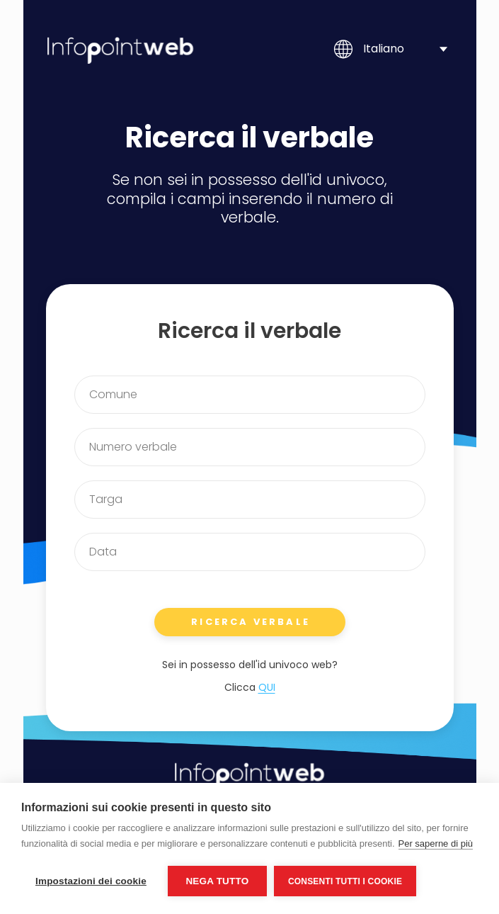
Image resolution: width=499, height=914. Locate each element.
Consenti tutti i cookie (345, 881)
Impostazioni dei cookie (91, 881)
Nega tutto (216, 881)
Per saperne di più (436, 843)
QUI (266, 687)
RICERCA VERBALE (250, 621)
